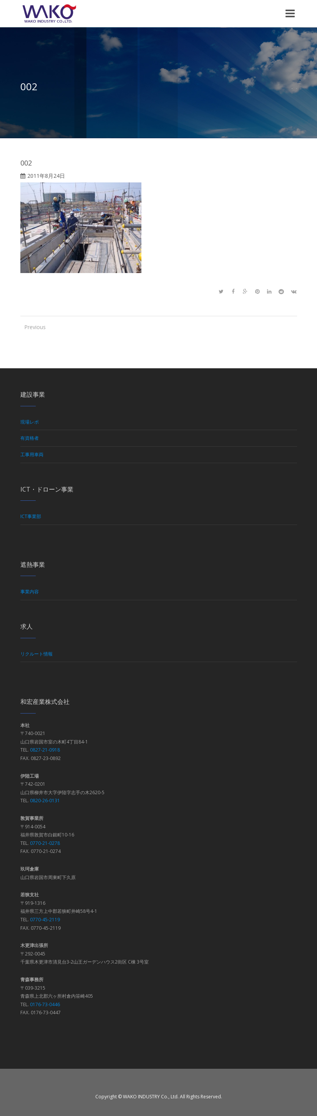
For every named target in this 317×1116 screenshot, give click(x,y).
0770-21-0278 (45, 843)
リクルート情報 (36, 654)
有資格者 (29, 438)
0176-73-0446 (45, 1004)
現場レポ (29, 422)
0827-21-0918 (45, 750)
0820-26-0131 (45, 800)
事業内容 (29, 591)
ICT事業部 (30, 516)
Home (292, 88)
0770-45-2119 (45, 919)
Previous (32, 327)
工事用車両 (31, 454)
